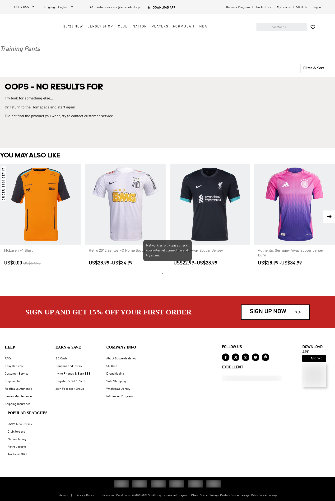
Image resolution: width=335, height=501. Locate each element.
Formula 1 (224, 39)
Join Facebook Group (70, 388)
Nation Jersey (17, 439)
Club (163, 39)
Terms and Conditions (116, 495)
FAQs (8, 358)
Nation (180, 39)
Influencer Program (236, 7)
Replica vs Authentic (18, 388)
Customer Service (16, 373)
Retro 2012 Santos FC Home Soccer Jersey (124, 257)
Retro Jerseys (17, 446)
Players (200, 39)
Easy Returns (14, 366)
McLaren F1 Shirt (18, 257)
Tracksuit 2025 (17, 454)
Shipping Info (13, 381)
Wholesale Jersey (118, 388)
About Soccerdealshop (121, 358)
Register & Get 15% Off (71, 381)
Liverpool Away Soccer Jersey (198, 257)
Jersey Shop (140, 39)
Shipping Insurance (17, 404)
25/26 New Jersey (20, 424)
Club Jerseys (16, 431)
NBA (243, 39)
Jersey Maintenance (18, 396)
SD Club (301, 7)
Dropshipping (115, 373)
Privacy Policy (85, 495)
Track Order (263, 7)
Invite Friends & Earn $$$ (73, 373)
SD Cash (61, 358)
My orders (283, 7)
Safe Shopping (116, 381)
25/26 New (113, 39)
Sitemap (63, 495)
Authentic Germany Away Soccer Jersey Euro (291, 259)
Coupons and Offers (69, 366)
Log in (317, 7)
